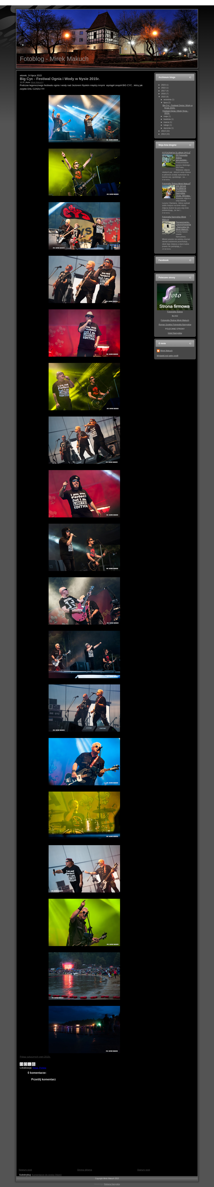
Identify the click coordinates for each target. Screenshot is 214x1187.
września (168, 99)
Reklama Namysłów (112, 1184)
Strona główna (84, 1169)
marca (167, 122)
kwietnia (167, 119)
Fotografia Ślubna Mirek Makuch (176, 184)
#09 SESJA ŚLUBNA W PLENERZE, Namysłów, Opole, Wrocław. (183, 191)
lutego (167, 125)
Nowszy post (25, 1169)
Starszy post (143, 1169)
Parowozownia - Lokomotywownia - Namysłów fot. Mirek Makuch (183, 226)
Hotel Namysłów (175, 333)
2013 (163, 134)
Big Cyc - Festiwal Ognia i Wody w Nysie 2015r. (59, 79)
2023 (163, 85)
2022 (163, 88)
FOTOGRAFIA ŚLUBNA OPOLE (176, 153)
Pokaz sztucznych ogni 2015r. (35, 1056)
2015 (163, 97)
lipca (166, 102)
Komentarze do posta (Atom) (47, 1174)
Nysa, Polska (39, 1067)
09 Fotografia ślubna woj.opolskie (182, 157)
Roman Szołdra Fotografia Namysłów (175, 324)
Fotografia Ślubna (175, 312)
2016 (163, 94)
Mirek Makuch (36, 82)
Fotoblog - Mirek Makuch (54, 58)
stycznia (167, 128)
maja (166, 116)
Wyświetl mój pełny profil (167, 356)
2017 (163, 91)
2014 (163, 131)
